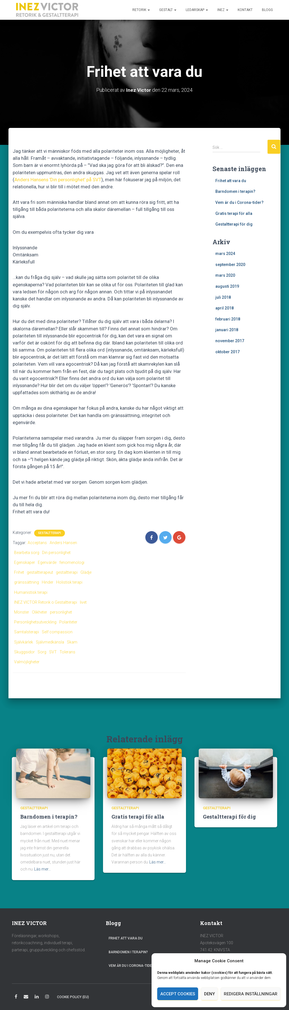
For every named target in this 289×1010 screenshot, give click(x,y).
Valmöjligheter (27, 662)
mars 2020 (225, 275)
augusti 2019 (227, 286)
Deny (209, 993)
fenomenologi (71, 562)
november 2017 (229, 341)
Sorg (42, 652)
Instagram (47, 997)
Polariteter (68, 622)
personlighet (61, 612)
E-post (26, 997)
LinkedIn (36, 997)
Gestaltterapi (49, 533)
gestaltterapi (67, 572)
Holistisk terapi (69, 582)
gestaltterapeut (40, 572)
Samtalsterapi (26, 632)
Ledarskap (197, 10)
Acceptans (37, 542)
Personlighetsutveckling (35, 622)
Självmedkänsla (50, 642)
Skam (72, 642)
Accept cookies (177, 993)
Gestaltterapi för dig (234, 224)
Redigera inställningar (250, 993)
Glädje (85, 572)
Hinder (47, 582)
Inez (222, 10)
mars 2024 (225, 253)
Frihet (19, 572)
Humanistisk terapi (30, 592)
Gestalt (167, 10)
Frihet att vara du (230, 180)
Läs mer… (42, 869)
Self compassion (57, 632)
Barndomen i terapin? (235, 191)
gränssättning (26, 582)
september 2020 (230, 264)
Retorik (141, 10)
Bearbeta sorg (26, 552)
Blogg (267, 10)
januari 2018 (226, 330)
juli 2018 (223, 297)
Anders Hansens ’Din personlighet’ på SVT (57, 179)
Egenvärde (47, 562)
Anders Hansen (63, 542)
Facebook (16, 997)
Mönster (21, 612)
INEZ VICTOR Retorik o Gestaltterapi (45, 602)
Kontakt (245, 10)
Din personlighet (56, 552)
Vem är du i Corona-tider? (239, 202)
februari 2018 (227, 319)
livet (83, 602)
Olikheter (39, 612)
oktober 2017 (227, 352)
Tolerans (67, 652)
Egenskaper (24, 562)
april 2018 (224, 308)
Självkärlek (23, 642)
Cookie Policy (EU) (73, 997)
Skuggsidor (24, 652)
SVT (53, 652)
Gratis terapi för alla (233, 213)
